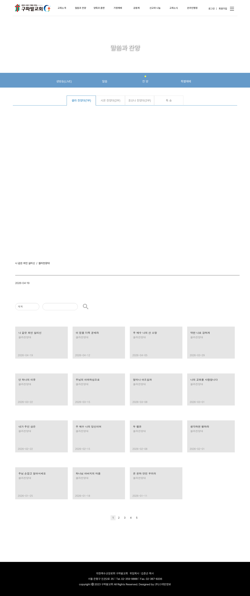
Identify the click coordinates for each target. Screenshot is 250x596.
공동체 (136, 8)
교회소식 (174, 8)
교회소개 (62, 8)
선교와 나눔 (155, 8)
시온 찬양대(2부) (110, 100)
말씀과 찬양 (80, 8)
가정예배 (118, 8)
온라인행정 (192, 8)
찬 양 (145, 79)
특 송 (169, 100)
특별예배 (186, 79)
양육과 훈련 (99, 8)
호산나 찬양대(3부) (139, 100)
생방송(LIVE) (64, 79)
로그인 (211, 8)
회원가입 (223, 8)
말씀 (104, 79)
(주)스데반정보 (163, 584)
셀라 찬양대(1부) (81, 100)
